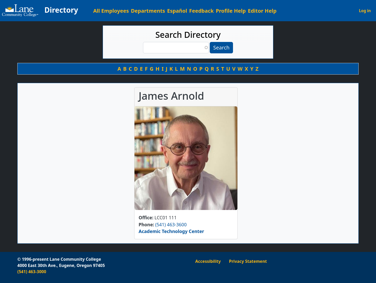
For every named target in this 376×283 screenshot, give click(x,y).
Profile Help (231, 10)
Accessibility (208, 261)
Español (177, 10)
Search (221, 47)
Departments (148, 10)
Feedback (201, 10)
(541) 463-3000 (31, 271)
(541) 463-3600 (170, 224)
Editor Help (262, 10)
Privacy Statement (248, 261)
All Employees (111, 10)
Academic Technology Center (171, 231)
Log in (365, 10)
